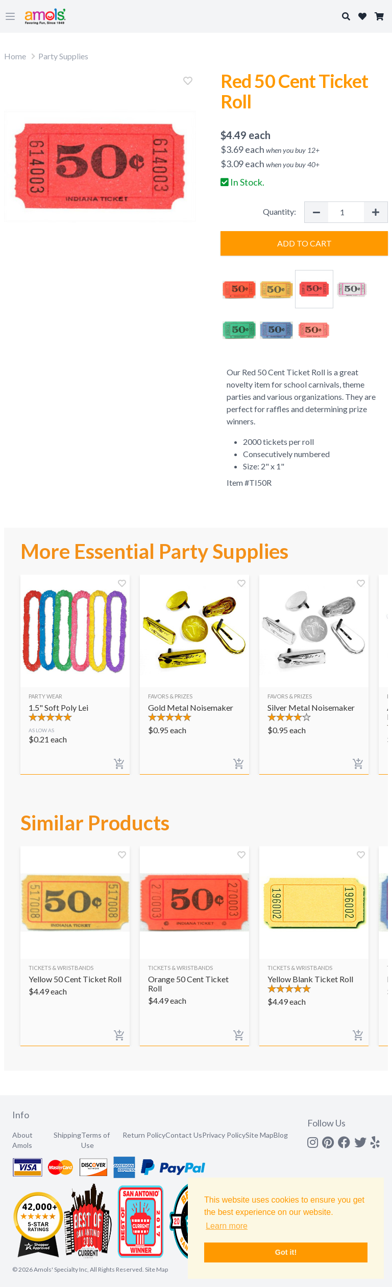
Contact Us (183, 1135)
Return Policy (143, 1135)
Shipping (67, 1135)
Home (15, 56)
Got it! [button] (286, 1252)
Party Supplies (63, 56)
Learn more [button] (227, 1226)
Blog (281, 1135)
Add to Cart (304, 243)
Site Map (260, 1135)
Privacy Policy (224, 1135)
